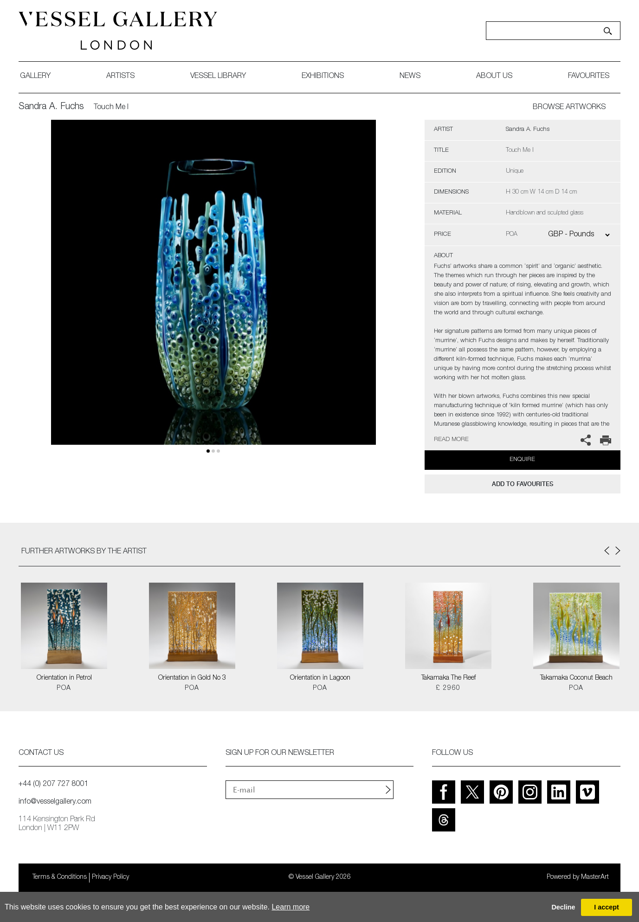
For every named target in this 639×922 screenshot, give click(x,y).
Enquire (522, 460)
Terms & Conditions (59, 877)
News (410, 76)
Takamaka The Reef (448, 678)
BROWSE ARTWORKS (569, 107)
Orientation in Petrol (64, 678)
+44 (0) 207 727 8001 (53, 784)
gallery (35, 76)
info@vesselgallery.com (55, 802)
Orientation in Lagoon (320, 678)
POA (64, 688)
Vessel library (218, 76)
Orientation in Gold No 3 (192, 678)
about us (494, 76)
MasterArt (595, 877)
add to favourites (522, 483)
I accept (606, 907)
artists (120, 76)
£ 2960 (448, 688)
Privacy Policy (110, 877)
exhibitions (323, 76)
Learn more (290, 907)
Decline (563, 907)
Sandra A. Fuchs (51, 107)
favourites (588, 76)
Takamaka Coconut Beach (576, 678)
